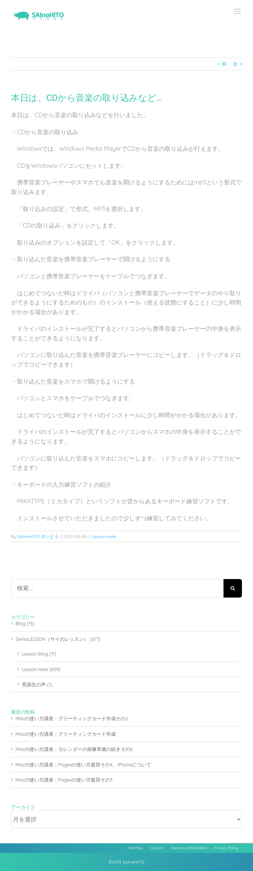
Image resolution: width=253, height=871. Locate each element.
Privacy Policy (226, 848)
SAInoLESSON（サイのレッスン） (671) (57, 639)
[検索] (232, 588)
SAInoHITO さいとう (38, 536)
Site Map (135, 848)
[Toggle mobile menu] (238, 11)
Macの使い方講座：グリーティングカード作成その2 (71, 718)
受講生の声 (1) (37, 684)
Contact (156, 848)
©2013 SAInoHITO (127, 862)
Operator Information (189, 848)
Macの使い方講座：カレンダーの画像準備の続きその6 (74, 749)
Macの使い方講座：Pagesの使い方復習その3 (63, 780)
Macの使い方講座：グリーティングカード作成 (65, 734)
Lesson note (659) (41, 669)
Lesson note (103, 536)
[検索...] (117, 588)
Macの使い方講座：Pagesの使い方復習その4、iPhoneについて (83, 765)
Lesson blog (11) (39, 654)
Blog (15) (25, 623)
